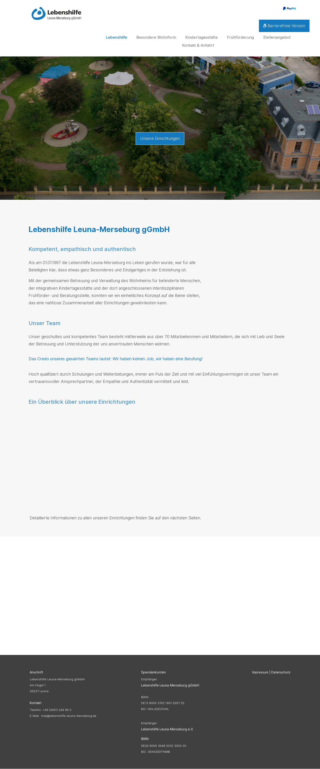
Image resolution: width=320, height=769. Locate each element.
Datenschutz (280, 672)
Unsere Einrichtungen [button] (160, 138)
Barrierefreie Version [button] (283, 26)
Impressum (260, 672)
